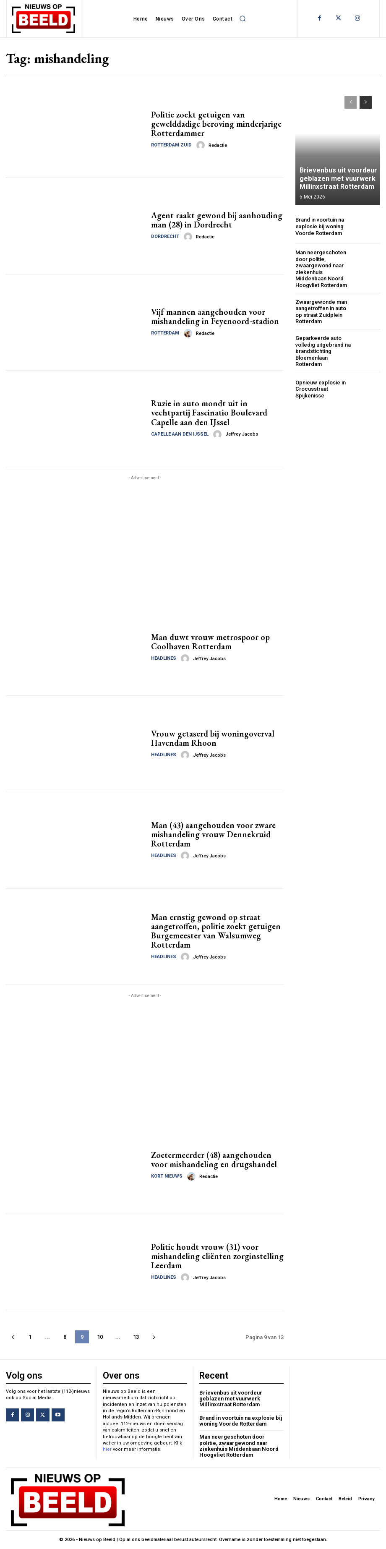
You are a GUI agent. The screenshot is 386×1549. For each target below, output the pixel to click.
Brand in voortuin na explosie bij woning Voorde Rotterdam (319, 226)
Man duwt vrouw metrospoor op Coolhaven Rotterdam (210, 642)
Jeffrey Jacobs (241, 434)
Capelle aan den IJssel (180, 434)
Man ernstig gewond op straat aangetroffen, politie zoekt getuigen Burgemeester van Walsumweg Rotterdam (216, 931)
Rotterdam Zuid (171, 145)
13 (136, 1337)
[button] (242, 18)
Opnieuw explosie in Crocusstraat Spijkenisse (320, 389)
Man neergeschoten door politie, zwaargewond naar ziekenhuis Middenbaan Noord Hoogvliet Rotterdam (321, 268)
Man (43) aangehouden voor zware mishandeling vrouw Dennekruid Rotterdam (213, 834)
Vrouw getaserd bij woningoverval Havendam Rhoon (212, 738)
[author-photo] (201, 145)
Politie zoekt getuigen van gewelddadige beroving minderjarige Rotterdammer (216, 123)
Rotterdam (165, 333)
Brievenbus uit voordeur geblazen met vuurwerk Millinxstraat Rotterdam (338, 178)
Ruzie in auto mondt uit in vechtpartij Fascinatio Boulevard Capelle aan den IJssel (209, 413)
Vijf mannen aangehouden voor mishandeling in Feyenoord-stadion (215, 316)
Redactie (218, 145)
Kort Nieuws (167, 1176)
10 (100, 1337)
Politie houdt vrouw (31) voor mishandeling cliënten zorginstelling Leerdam (217, 1256)
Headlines (163, 658)
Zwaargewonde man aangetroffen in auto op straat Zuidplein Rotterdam (321, 312)
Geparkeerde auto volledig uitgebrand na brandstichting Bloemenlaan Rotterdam (323, 351)
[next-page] (154, 1336)
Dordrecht (165, 236)
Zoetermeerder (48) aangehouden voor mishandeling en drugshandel (214, 1159)
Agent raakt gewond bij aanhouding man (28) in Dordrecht (216, 220)
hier (107, 1449)
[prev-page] (13, 1336)
